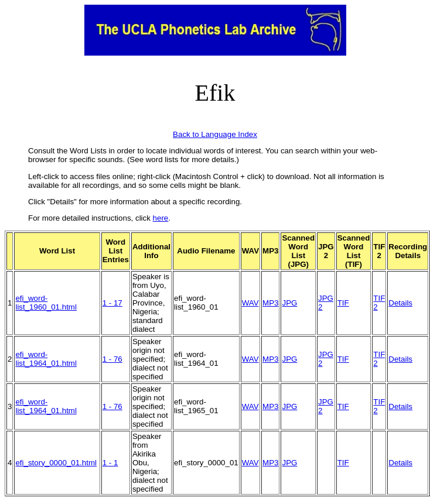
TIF (343, 302)
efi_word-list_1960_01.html (45, 302)
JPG (289, 302)
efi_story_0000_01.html (56, 462)
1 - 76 (112, 359)
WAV (250, 302)
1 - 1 (110, 462)
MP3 (270, 302)
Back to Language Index (215, 134)
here (161, 218)
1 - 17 (112, 302)
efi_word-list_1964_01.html (45, 359)
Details (400, 302)
